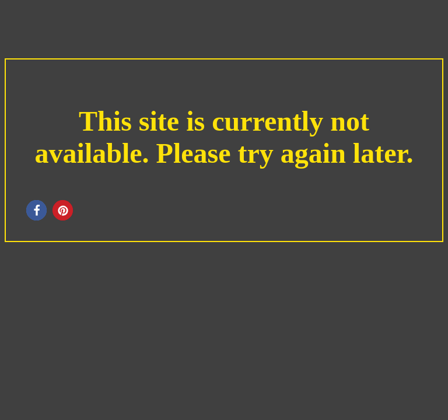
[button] (36, 210)
